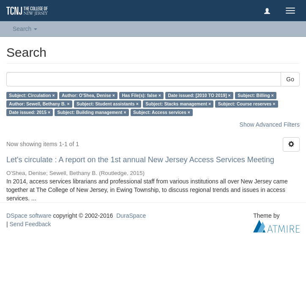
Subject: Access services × (161, 112)
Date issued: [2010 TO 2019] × (199, 95)
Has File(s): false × (141, 95)
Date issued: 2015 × (29, 112)
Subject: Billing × (255, 95)
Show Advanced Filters (270, 124)
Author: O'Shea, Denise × (88, 95)
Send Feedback (30, 224)
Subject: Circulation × (32, 95)
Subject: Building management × (91, 112)
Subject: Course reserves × (247, 103)
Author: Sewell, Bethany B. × (39, 103)
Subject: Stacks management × (178, 103)
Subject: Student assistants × (107, 103)
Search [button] (25, 28)
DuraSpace (131, 215)
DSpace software (29, 215)
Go (290, 79)
